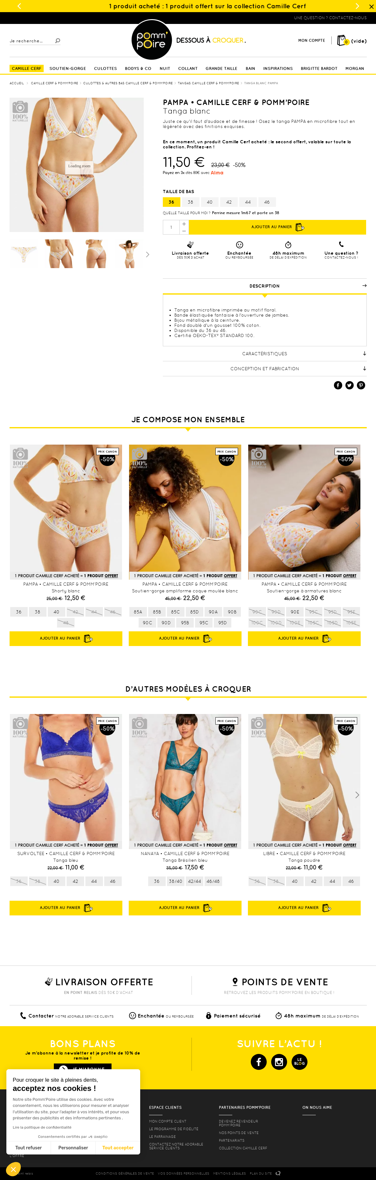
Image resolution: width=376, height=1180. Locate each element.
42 (229, 202)
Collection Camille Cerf (243, 1148)
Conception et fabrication (298, 368)
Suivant (147, 254)
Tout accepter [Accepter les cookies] (118, 1148)
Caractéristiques (304, 353)
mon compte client (167, 1121)
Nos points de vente (239, 1133)
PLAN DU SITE (261, 1173)
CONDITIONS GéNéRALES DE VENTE (125, 1173)
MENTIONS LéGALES (229, 1173)
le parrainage (162, 1137)
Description (308, 286)
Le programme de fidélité (174, 1129)
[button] (13, 1169)
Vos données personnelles (183, 1173)
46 (267, 202)
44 (248, 202)
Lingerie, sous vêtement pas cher (41, 18)
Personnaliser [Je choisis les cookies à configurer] (73, 1148)
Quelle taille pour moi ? (187, 213)
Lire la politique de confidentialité (42, 1127)
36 (171, 202)
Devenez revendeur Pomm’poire (238, 1123)
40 (210, 202)
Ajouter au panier (277, 227)
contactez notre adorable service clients (176, 1146)
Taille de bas (179, 191)
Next (357, 525)
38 (190, 202)
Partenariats (231, 1140)
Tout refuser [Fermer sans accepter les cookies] (28, 1148)
